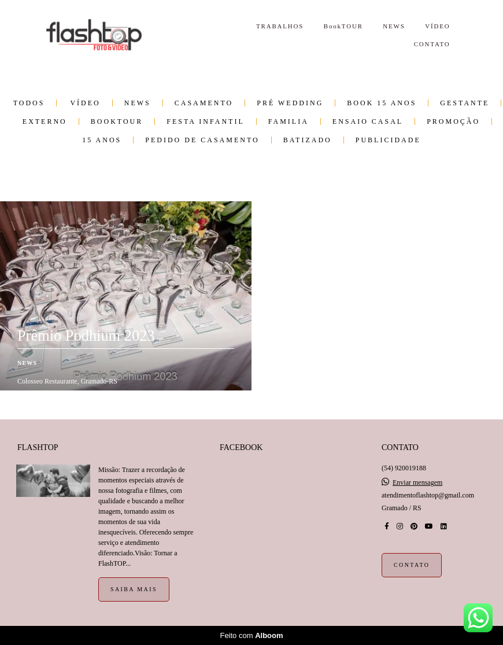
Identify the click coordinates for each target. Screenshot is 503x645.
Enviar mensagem (417, 482)
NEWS (394, 26)
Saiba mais (133, 589)
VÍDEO (437, 26)
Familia (288, 121)
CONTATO (432, 43)
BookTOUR (343, 26)
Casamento (204, 102)
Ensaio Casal (367, 121)
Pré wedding (290, 102)
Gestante (464, 102)
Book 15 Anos (381, 102)
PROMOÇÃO (453, 121)
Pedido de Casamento (202, 140)
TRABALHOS (280, 26)
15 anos (101, 140)
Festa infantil (205, 121)
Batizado (307, 140)
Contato (412, 565)
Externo (45, 121)
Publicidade (388, 140)
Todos (29, 102)
